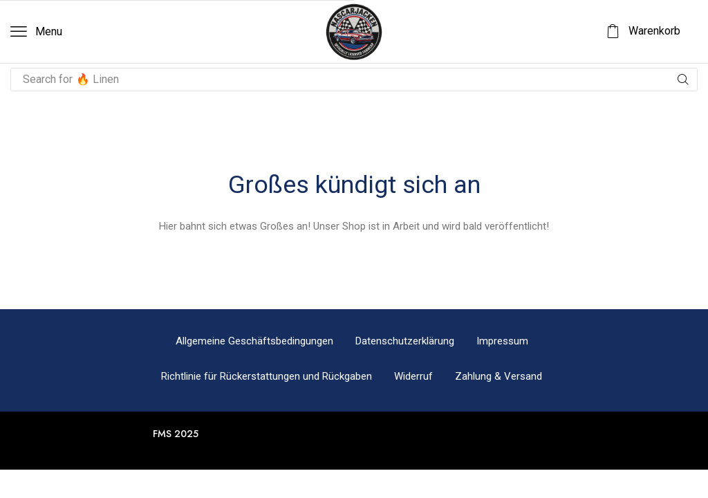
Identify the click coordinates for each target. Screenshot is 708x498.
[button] (36, 32)
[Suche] (683, 79)
